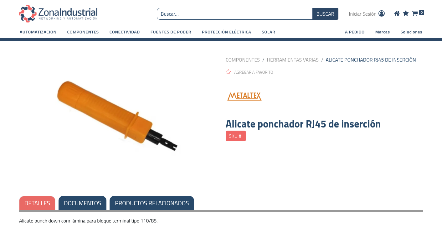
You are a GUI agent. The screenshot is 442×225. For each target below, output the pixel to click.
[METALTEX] (324, 96)
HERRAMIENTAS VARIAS (293, 59)
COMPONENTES (243, 59)
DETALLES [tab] (37, 203)
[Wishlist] (406, 14)
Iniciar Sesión (367, 14)
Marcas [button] (382, 31)
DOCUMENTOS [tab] (82, 203)
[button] (38, 32)
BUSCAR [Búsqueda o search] (325, 14)
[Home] (397, 14)
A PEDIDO (354, 31)
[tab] (152, 203)
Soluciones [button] (411, 31)
